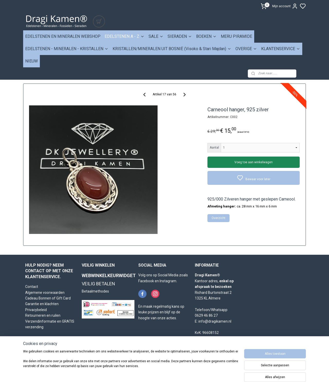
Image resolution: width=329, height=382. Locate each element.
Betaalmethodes (95, 291)
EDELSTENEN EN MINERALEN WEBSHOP (62, 36)
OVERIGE (246, 48)
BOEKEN (206, 36)
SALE (156, 36)
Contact (31, 287)
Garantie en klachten (42, 304)
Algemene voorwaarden (45, 292)
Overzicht (219, 218)
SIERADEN (180, 36)
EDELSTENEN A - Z (124, 36)
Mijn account (285, 6)
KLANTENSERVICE (280, 48)
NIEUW (31, 61)
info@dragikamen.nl (214, 321)
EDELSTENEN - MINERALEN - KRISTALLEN (66, 48)
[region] (130, 364)
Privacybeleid (36, 310)
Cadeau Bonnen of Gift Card (48, 298)
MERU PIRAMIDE (236, 36)
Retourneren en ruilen (42, 315)
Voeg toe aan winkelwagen (254, 162)
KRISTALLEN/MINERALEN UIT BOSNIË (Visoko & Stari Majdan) (172, 48)
